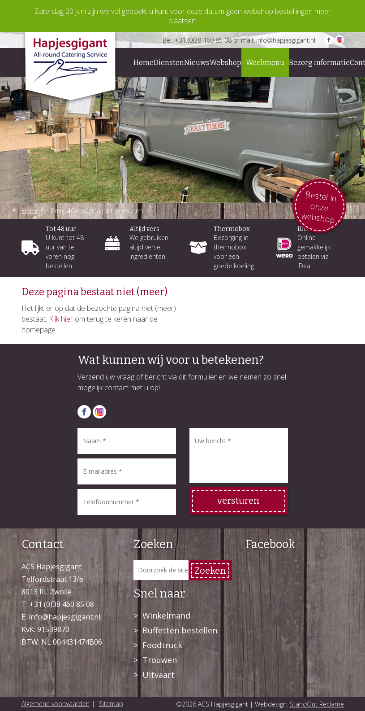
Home (143, 62)
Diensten (169, 62)
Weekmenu (265, 62)
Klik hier (61, 319)
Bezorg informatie (319, 62)
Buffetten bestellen (179, 630)
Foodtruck (162, 645)
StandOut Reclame (317, 704)
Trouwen (159, 659)
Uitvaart (158, 674)
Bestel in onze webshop (319, 206)
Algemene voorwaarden (55, 703)
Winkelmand (166, 615)
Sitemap (111, 703)
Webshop (225, 62)
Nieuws (197, 62)
